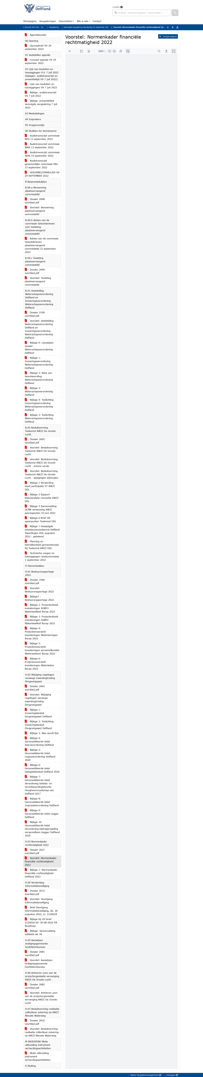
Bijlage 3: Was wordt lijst (42, 733)
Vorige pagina (168, 36)
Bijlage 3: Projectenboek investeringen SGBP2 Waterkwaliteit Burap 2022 (41, 620)
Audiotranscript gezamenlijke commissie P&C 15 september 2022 (41, 164)
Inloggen (172, 1075)
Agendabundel (35, 34)
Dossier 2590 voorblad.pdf (35, 581)
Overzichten (65, 21)
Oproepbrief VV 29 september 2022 (38, 47)
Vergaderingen (47, 21)
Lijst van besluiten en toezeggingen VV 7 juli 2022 (41, 86)
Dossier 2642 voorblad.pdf (35, 688)
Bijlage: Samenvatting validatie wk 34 (40, 932)
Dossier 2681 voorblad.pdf (35, 953)
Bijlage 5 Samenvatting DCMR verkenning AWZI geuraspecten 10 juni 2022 (41, 509)
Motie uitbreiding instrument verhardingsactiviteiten (37, 1056)
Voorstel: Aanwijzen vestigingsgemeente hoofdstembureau (38, 963)
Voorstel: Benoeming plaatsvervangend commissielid (39, 211)
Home (43, 27)
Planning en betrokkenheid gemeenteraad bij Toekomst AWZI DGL (42, 544)
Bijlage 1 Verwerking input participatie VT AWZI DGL (40, 486)
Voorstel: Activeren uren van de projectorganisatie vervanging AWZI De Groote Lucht (41, 997)
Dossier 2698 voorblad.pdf (35, 201)
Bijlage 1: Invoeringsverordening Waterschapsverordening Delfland (39, 362)
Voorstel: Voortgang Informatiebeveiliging (39, 901)
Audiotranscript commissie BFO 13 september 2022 (42, 137)
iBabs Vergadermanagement (145, 1075)
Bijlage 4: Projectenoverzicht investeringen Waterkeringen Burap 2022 (41, 633)
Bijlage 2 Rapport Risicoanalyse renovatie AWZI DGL (42, 498)
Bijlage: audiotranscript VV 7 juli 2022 (40, 94)
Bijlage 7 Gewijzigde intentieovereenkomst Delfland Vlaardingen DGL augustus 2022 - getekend (42, 531)
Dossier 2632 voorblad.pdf (35, 1022)
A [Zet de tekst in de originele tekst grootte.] (168, 27)
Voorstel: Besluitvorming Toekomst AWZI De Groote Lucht (41, 451)
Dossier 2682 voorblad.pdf (35, 986)
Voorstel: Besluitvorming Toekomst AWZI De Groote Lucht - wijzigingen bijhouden (41, 474)
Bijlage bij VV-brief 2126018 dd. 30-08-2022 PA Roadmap (41, 922)
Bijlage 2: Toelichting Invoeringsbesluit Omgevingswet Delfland (39, 724)
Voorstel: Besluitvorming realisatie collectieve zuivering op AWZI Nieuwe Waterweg (42, 1032)
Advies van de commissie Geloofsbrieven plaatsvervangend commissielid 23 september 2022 (42, 245)
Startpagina (30, 21)
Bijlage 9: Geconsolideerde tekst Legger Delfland (42, 813)
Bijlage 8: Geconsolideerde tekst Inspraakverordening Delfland (42, 802)
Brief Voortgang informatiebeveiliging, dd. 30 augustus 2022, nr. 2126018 (41, 910)
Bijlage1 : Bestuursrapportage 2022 (39, 598)
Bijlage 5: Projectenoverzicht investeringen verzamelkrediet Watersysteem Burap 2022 (42, 648)
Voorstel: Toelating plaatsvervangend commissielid (38, 281)
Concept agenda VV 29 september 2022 (40, 61)
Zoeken (116, 7)
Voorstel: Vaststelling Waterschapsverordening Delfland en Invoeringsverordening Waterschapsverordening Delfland (39, 329)
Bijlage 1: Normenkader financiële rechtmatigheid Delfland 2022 (41, 873)
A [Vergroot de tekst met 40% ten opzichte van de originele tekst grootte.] (177, 27)
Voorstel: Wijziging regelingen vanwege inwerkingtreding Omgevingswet (38, 699)
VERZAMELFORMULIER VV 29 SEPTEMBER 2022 (42, 174)
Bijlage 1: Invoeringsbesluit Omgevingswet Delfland (38, 713)
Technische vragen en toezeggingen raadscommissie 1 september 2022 (42, 556)
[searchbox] (141, 12)
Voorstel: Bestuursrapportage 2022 (39, 590)
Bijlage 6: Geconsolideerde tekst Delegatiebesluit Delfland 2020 (42, 768)
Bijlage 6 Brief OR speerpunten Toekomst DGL (40, 520)
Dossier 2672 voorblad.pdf (35, 892)
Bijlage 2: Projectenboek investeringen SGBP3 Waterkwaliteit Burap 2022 (41, 608)
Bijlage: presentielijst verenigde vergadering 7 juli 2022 (41, 104)
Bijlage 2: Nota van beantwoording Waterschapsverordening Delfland (39, 378)
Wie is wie (82, 21)
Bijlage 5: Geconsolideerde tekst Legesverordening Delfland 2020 (40, 754)
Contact (97, 21)
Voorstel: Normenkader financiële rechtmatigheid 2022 (41, 861)
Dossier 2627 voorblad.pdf (35, 851)
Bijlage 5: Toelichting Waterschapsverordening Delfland (39, 418)
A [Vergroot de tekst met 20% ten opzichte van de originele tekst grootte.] (173, 27)
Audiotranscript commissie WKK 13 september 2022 (42, 146)
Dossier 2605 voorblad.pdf (35, 441)
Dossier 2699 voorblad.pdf (35, 271)
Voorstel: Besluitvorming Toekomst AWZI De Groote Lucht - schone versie (41, 462)
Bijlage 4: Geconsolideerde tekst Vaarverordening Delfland (39, 741)
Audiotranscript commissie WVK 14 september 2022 (42, 154)
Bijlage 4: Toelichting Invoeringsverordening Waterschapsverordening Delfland (39, 404)
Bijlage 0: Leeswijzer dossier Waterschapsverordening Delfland (39, 347)
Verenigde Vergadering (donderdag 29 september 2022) (87, 27)
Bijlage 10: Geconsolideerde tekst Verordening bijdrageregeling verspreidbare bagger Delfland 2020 (42, 829)
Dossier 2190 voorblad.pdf (35, 314)
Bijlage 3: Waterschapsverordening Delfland (39, 391)
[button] (174, 12)
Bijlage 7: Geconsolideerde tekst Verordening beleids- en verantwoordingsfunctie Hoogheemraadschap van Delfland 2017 (39, 785)
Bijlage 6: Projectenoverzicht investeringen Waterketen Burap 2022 (39, 663)
